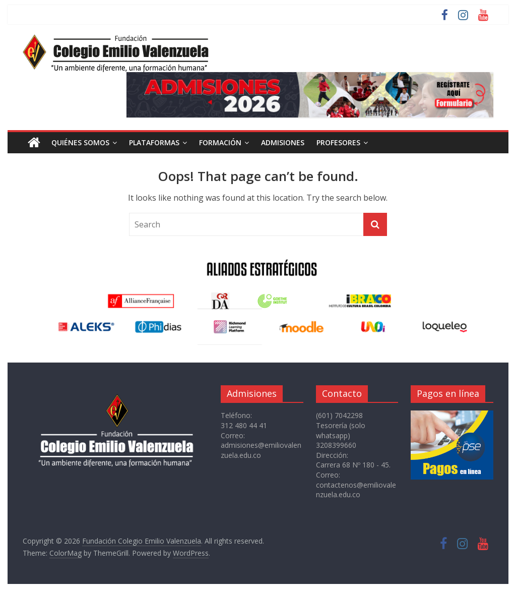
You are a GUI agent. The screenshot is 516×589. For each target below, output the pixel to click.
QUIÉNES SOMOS (80, 142)
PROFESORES (338, 142)
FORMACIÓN (220, 142)
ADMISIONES (282, 142)
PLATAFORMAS (154, 142)
